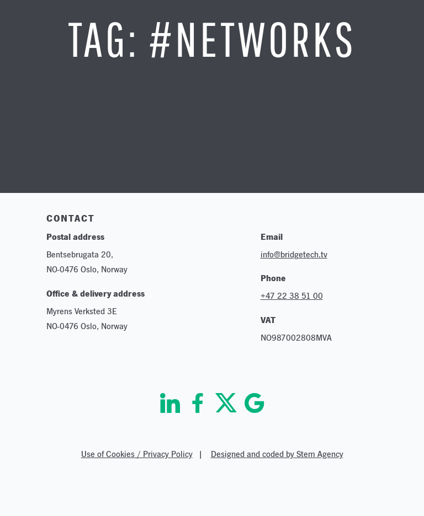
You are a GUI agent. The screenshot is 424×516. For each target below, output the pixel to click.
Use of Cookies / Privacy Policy (137, 454)
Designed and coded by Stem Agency (277, 454)
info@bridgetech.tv (294, 254)
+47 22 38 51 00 (292, 296)
